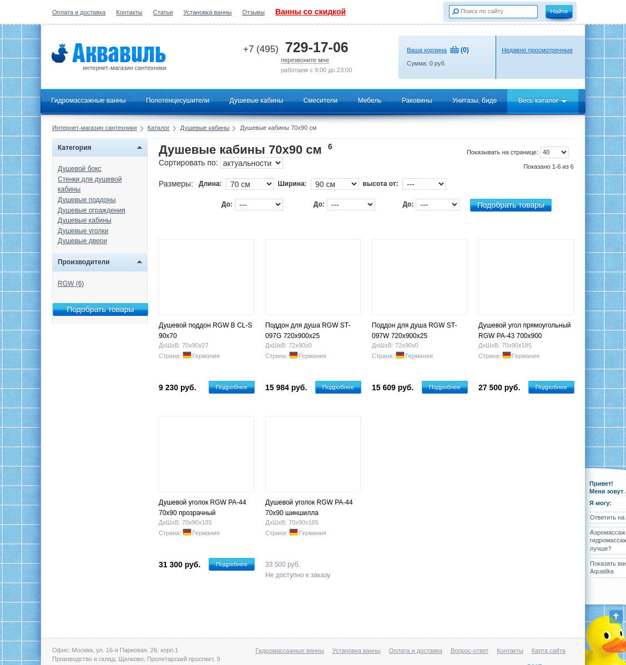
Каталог (159, 127)
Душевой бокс (80, 169)
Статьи (163, 12)
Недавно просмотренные (537, 50)
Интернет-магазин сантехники (94, 127)
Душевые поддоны (87, 200)
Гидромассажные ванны (88, 100)
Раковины (417, 100)
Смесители (321, 100)
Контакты (129, 12)
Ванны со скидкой (310, 11)
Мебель (370, 100)
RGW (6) (71, 284)
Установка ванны (208, 12)
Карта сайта (549, 650)
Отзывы (254, 12)
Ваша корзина (427, 50)
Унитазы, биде (474, 100)
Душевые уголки (83, 231)
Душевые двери (82, 241)
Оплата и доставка (78, 12)
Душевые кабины (257, 100)
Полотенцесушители (177, 100)
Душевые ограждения (91, 210)
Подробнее (232, 387)
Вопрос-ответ (469, 650)
